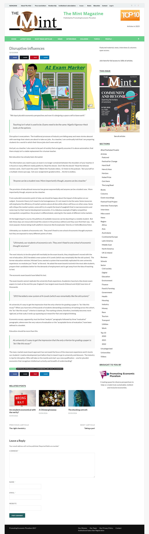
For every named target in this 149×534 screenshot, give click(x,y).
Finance (105, 284)
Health (104, 296)
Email (12, 493)
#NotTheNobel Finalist (110, 150)
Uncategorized (106, 348)
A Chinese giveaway (47, 410)
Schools (104, 261)
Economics (58, 369)
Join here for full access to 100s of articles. (116, 60)
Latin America (107, 241)
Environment (107, 280)
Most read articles (43, 39)
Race (104, 312)
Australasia (106, 233)
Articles (104, 154)
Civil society (107, 268)
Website (13, 503)
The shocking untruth (77, 410)
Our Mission (82, 528)
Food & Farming (108, 288)
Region (103, 221)
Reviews (104, 257)
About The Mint (26, 6)
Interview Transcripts (109, 205)
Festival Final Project (109, 201)
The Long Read (108, 185)
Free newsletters (40, 6)
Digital (104, 272)
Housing (105, 300)
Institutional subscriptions (67, 6)
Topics (97, 39)
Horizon (105, 173)
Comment (14, 451)
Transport (106, 320)
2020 (104, 336)
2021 (104, 340)
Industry (105, 304)
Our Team (93, 528)
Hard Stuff (106, 165)
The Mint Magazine (83, 13)
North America (108, 249)
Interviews (71, 39)
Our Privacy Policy (106, 528)
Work (104, 328)
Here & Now (107, 169)
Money (105, 308)
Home (13, 39)
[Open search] (138, 39)
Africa (104, 225)
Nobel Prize (106, 177)
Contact (104, 6)
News (60, 39)
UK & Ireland (107, 253)
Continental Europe (110, 237)
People (108, 39)
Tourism (105, 316)
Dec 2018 (50, 369)
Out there (106, 181)
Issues (81, 6)
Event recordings (107, 197)
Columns (84, 39)
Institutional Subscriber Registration (91, 530)
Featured (105, 157)
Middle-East (107, 245)
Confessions (40, 369)
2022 (104, 344)
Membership (52, 6)
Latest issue (25, 39)
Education (96, 6)
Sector (103, 265)
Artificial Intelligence (25, 369)
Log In (111, 6)
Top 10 (103, 333)
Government (107, 292)
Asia (103, 229)
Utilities (105, 324)
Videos (103, 356)
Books (89, 6)
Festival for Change (109, 161)
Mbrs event (105, 213)
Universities (105, 352)
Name (12, 482)
